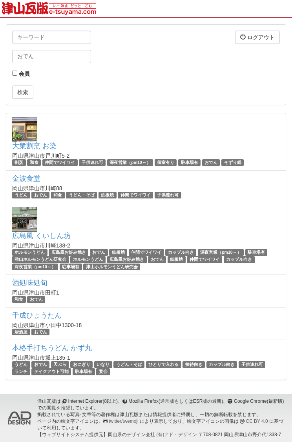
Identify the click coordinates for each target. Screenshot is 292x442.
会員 (21, 74)
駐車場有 (189, 162)
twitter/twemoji (123, 421)
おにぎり (81, 364)
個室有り (165, 162)
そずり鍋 (232, 162)
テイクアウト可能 (51, 371)
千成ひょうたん (37, 315)
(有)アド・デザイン (176, 434)
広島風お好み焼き (68, 252)
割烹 (19, 162)
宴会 (103, 371)
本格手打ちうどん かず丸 (52, 348)
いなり (103, 364)
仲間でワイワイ (60, 162)
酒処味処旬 (29, 283)
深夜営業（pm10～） (130, 162)
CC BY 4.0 (257, 421)
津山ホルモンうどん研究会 (40, 259)
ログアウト (257, 37)
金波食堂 (26, 178)
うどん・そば (82, 195)
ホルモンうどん (30, 252)
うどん (21, 195)
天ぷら (59, 364)
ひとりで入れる (163, 364)
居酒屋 (21, 331)
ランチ (21, 371)
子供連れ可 (92, 162)
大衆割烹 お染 (34, 146)
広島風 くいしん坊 (41, 236)
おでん (210, 162)
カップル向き (181, 252)
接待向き (194, 364)
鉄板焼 (107, 195)
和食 (34, 162)
